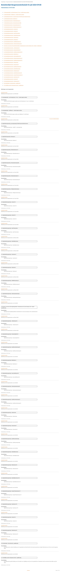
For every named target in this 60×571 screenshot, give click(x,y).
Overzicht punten (4, 92)
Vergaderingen (3, 1)
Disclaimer (28, 570)
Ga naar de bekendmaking (54, 118)
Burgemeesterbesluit (9, 1)
